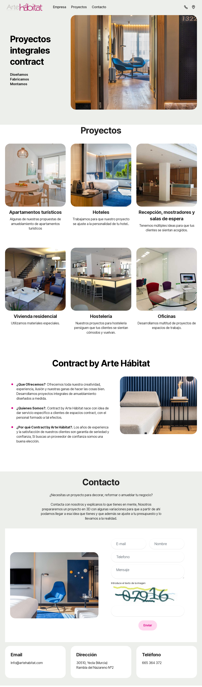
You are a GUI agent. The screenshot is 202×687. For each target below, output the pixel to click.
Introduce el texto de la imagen (128, 583)
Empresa (61, 7)
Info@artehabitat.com (27, 664)
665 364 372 (152, 664)
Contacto (100, 7)
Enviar (147, 626)
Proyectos (80, 7)
